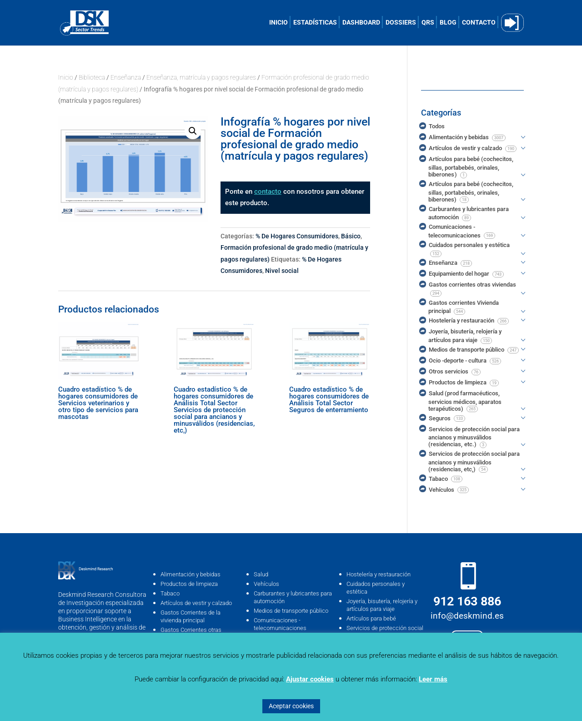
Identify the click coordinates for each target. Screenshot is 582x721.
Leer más (433, 679)
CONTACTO (479, 22)
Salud (261, 574)
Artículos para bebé (371, 618)
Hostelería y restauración (378, 574)
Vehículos (266, 583)
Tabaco (170, 593)
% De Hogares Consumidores (297, 236)
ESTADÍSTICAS (315, 22)
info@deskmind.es (467, 615)
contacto (267, 191)
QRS (427, 22)
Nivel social (282, 270)
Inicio (65, 77)
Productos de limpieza (189, 583)
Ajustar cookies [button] (310, 679)
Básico (351, 236)
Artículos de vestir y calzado (196, 603)
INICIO (278, 22)
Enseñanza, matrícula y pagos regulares (201, 77)
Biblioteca (92, 77)
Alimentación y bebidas (191, 574)
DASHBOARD (361, 22)
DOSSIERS (401, 22)
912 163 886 (467, 601)
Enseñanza (125, 77)
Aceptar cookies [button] (291, 706)
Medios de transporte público (291, 610)
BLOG (448, 22)
